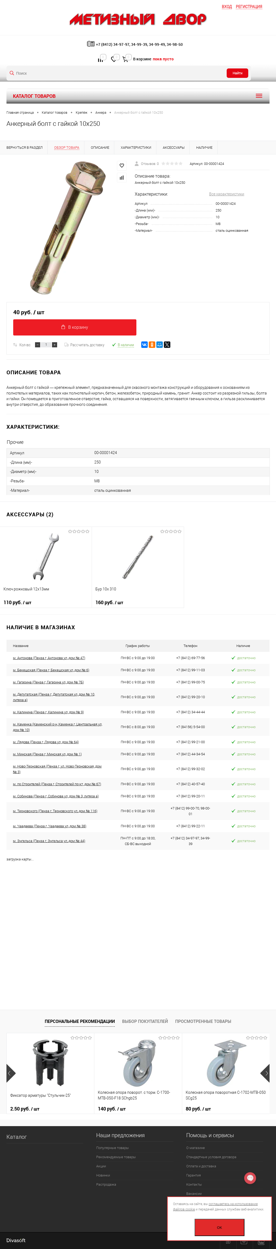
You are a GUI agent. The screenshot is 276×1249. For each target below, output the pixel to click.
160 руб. (137, 605)
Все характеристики (226, 194)
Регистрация (249, 7)
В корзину (74, 327)
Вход (227, 7)
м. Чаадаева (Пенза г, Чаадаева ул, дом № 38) (49, 826)
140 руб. (112, 1109)
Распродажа (106, 1184)
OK (219, 1228)
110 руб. (46, 605)
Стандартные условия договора (211, 1157)
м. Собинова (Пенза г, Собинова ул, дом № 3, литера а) (56, 796)
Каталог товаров (138, 95)
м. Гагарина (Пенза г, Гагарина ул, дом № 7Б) (48, 682)
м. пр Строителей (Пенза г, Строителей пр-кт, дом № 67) (57, 784)
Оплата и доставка (201, 1166)
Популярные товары (112, 1148)
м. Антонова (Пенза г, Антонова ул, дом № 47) (49, 658)
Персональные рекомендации (80, 1021)
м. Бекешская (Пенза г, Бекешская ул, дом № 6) (51, 670)
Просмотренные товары (203, 1021)
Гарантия (193, 1175)
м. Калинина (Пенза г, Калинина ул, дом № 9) (48, 712)
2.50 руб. (24, 1109)
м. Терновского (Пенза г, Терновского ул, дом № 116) (55, 811)
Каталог (16, 1137)
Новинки (103, 1175)
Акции (101, 1166)
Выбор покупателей (145, 1021)
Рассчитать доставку (84, 344)
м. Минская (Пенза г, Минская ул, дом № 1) (47, 754)
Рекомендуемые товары (116, 1157)
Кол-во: (25, 344)
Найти (237, 73)
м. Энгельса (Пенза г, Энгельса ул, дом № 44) (49, 841)
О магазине (195, 1148)
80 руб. (198, 1109)
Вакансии (194, 1194)
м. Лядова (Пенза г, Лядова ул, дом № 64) (46, 742)
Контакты (194, 1184)
